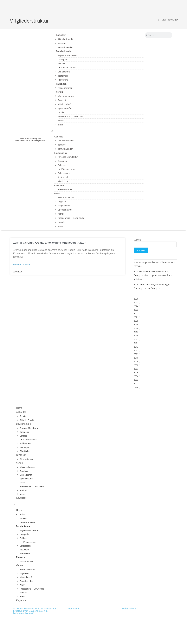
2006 (136, 372)
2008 (136, 365)
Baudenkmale (63, 51)
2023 (136, 310)
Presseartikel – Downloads (71, 117)
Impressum (73, 609)
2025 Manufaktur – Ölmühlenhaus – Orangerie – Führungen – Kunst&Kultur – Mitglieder (153, 276)
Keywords (21, 498)
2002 (136, 384)
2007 (136, 369)
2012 (136, 350)
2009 (136, 361)
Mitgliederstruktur (170, 19)
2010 (136, 358)
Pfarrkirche (63, 80)
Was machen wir (66, 96)
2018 (136, 328)
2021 (136, 317)
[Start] (158, 19)
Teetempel (63, 76)
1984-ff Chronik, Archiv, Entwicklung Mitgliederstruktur (49, 242)
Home (19, 408)
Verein (59, 92)
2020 (136, 321)
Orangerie (62, 59)
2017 (136, 332)
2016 (136, 336)
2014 (136, 343)
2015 (136, 339)
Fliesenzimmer (68, 67)
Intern (60, 125)
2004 (136, 376)
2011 (136, 354)
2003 (136, 380)
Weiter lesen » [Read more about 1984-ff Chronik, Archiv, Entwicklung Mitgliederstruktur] (21, 265)
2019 (136, 325)
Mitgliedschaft (64, 104)
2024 (136, 306)
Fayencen (61, 84)
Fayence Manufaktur (68, 55)
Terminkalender (65, 47)
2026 (136, 299)
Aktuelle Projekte (66, 39)
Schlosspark (64, 72)
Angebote (62, 100)
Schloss (61, 64)
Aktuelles (61, 35)
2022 (136, 313)
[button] (97, 131)
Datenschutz (129, 609)
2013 (136, 347)
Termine (61, 43)
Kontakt (61, 121)
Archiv (61, 113)
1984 (136, 387)
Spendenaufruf (65, 108)
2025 (136, 302)
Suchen (137, 240)
